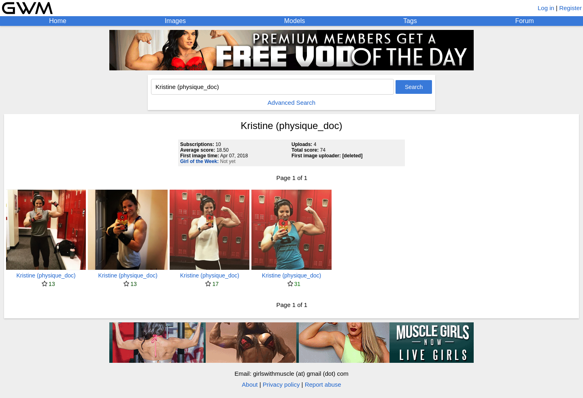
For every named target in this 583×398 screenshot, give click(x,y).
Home (57, 20)
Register (570, 7)
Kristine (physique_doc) (45, 275)
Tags (410, 20)
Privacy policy (281, 384)
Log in (546, 7)
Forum (524, 20)
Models (294, 20)
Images (175, 20)
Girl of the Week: (199, 161)
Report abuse (323, 384)
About (249, 384)
